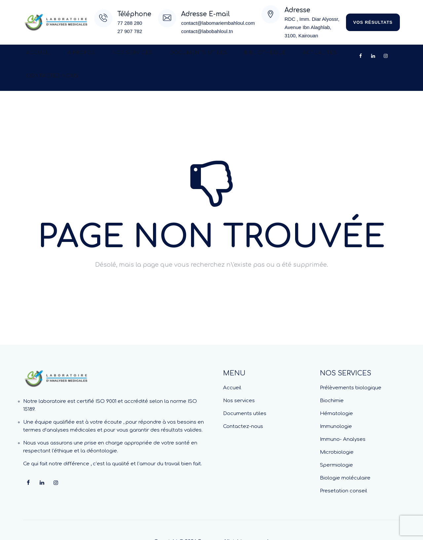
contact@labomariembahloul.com (218, 23)
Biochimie (332, 377)
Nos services (113, 56)
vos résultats (373, 22)
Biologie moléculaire (345, 455)
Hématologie (336, 390)
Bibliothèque (230, 56)
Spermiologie (336, 442)
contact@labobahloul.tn (207, 31)
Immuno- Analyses (342, 416)
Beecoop (209, 518)
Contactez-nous (330, 56)
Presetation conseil (343, 468)
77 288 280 (129, 23)
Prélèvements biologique (350, 364)
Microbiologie (337, 429)
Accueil (34, 56)
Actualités (277, 56)
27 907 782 (129, 31)
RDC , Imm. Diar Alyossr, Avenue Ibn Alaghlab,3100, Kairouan (312, 27)
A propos (70, 56)
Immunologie (336, 403)
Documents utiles (171, 56)
